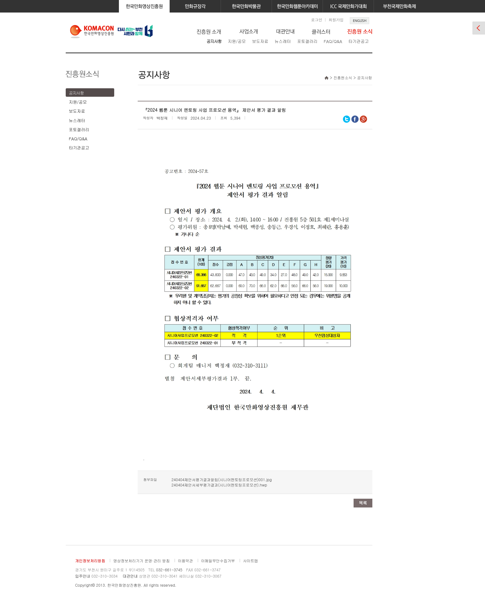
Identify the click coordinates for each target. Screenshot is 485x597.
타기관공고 (358, 41)
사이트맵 (250, 560)
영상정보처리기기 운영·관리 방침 (141, 560)
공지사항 (214, 41)
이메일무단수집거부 (218, 560)
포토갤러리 (307, 41)
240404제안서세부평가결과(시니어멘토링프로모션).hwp (219, 484)
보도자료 (260, 41)
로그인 (316, 19)
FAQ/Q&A (333, 41)
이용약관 (185, 560)
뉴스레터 (282, 41)
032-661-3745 (169, 569)
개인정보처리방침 (90, 560)
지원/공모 (237, 41)
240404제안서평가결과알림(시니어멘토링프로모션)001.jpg (221, 479)
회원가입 (336, 19)
